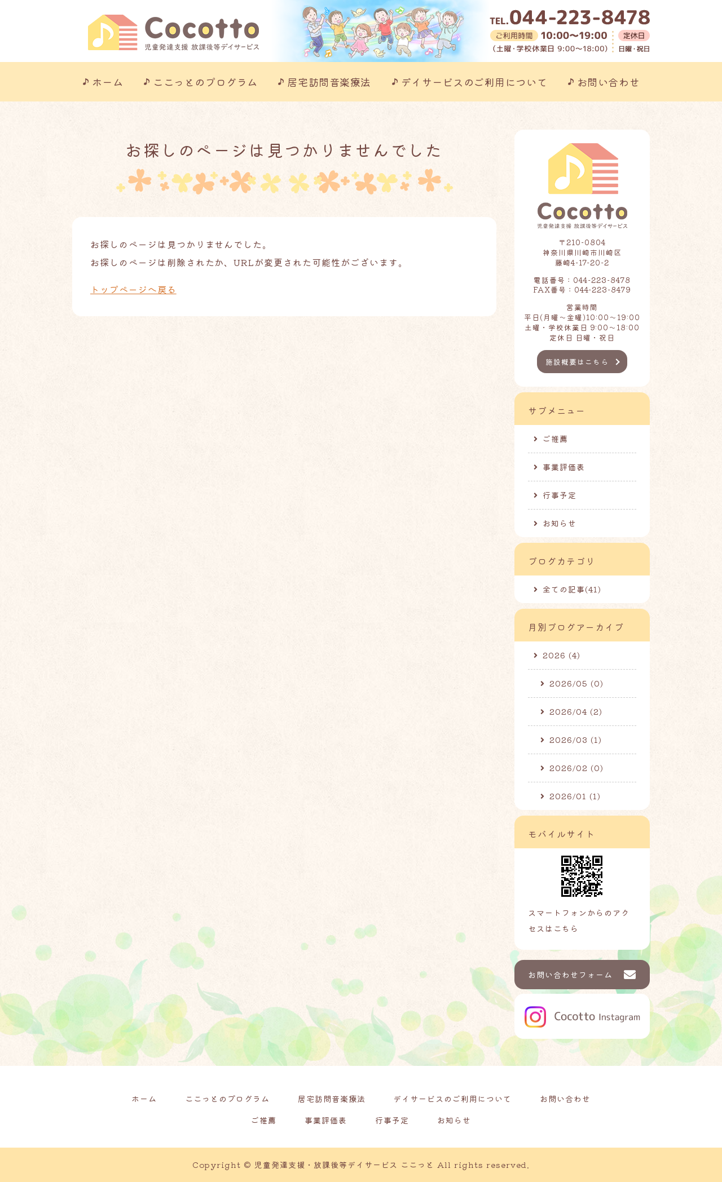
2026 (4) (561, 655)
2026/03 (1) (575, 739)
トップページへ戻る (133, 289)
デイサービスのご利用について (474, 81)
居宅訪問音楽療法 (329, 81)
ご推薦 (555, 438)
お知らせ (559, 523)
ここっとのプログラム (205, 81)
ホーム (108, 81)
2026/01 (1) (575, 796)
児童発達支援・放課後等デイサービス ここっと (344, 1164)
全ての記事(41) (572, 589)
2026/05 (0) (576, 683)
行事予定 (559, 495)
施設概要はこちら (577, 361)
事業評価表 (564, 466)
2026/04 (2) (575, 711)
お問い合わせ (608, 81)
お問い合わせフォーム (570, 974)
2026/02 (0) (576, 767)
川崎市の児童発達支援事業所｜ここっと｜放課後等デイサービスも (173, 32)
